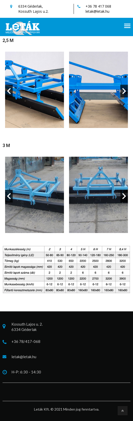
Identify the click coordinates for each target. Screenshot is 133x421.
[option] (34, 91)
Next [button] (124, 91)
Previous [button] (9, 91)
